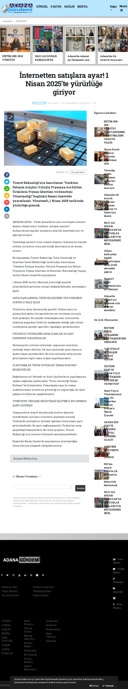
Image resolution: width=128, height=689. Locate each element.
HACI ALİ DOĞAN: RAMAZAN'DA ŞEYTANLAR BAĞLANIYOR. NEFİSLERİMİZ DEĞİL (112, 233)
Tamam (108, 685)
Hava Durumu (28, 622)
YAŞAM (6, 645)
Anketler (51, 625)
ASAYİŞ (6, 649)
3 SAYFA (56, 6)
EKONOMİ (21, 21)
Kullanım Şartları (43, 587)
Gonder (81, 488)
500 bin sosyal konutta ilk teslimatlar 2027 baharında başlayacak (111, 474)
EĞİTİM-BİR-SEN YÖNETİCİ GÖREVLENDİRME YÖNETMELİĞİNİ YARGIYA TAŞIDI (114, 132)
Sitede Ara (52, 621)
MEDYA (82, 6)
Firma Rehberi (28, 660)
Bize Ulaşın (117, 606)
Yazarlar (118, 580)
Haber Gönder (41, 595)
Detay (94, 685)
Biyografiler (53, 629)
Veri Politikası (10, 595)
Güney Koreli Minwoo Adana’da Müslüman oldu (112, 156)
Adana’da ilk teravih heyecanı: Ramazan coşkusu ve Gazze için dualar (111, 205)
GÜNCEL (42, 6)
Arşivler (118, 590)
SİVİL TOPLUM (7, 639)
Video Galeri (118, 570)
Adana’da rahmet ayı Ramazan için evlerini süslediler (112, 303)
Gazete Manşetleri (30, 668)
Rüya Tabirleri (51, 635)
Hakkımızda (9, 587)
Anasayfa (8, 21)
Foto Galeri (118, 561)
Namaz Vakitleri (29, 637)
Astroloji (51, 640)
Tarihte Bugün (28, 644)
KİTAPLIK (7, 653)
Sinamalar (30, 650)
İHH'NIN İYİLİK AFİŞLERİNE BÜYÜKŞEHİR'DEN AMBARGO (115, 335)
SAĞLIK (69, 6)
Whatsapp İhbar (42, 591)
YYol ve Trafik (28, 630)
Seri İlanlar (30, 654)
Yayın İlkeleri (10, 591)
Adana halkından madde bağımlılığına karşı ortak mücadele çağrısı (112, 261)
